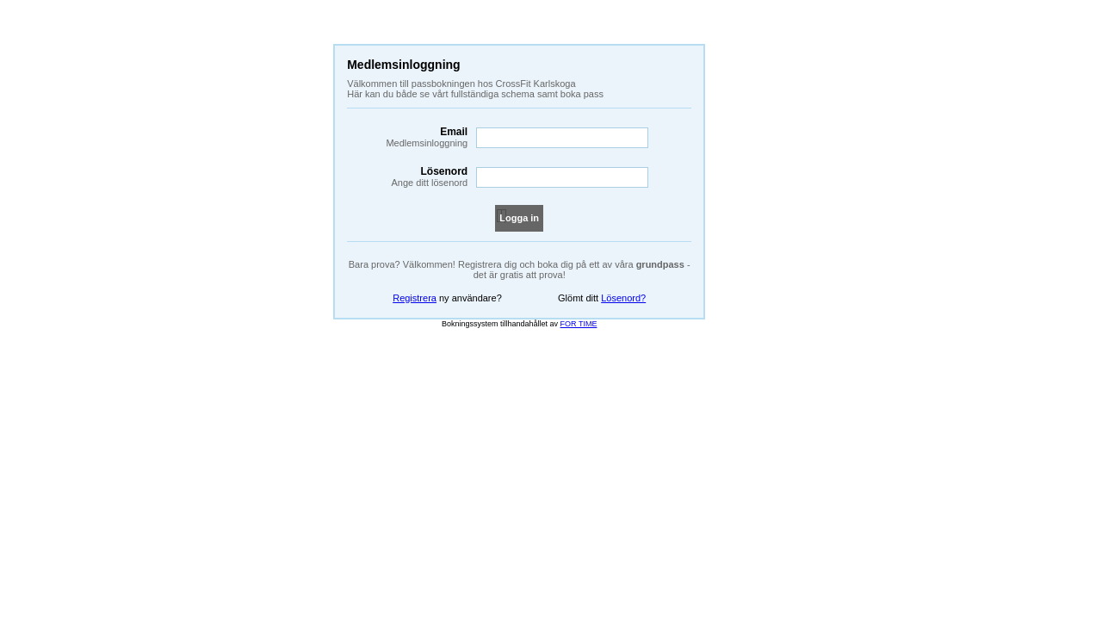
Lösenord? (623, 298)
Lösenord (407, 176)
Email (407, 137)
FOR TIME (578, 323)
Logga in (519, 218)
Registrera (414, 298)
